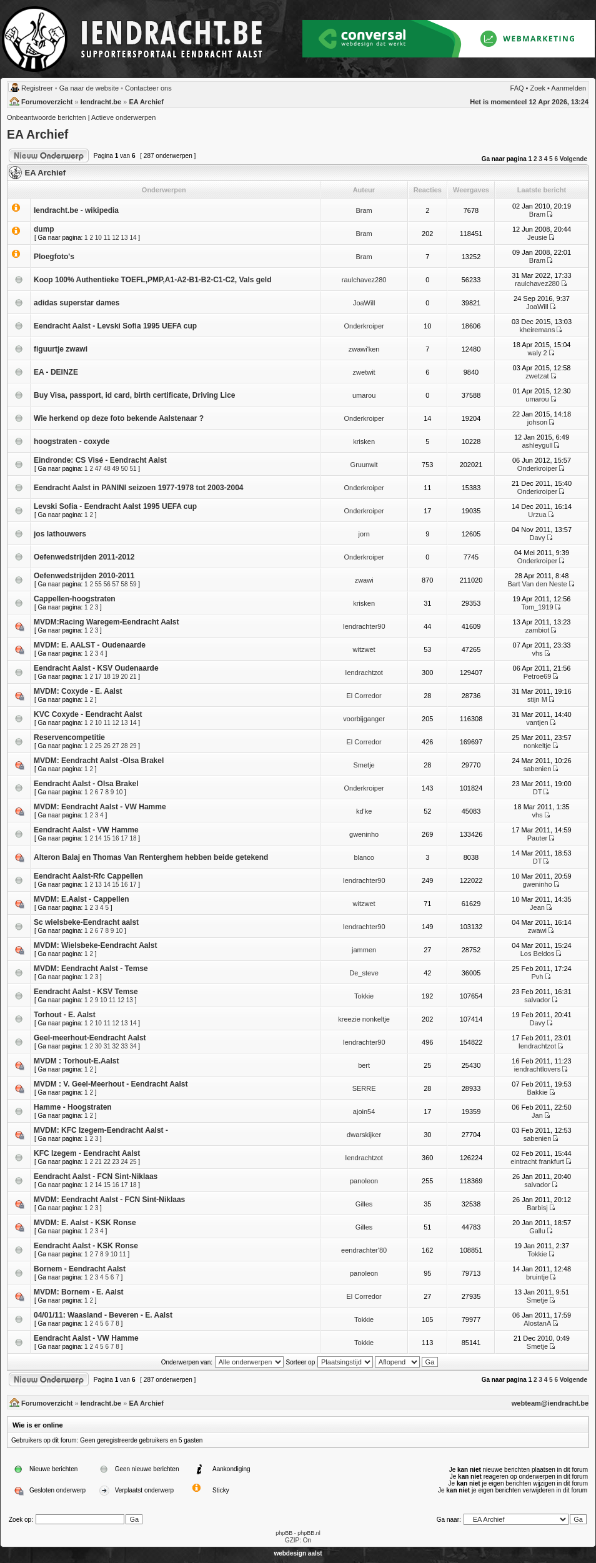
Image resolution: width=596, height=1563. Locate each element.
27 (115, 745)
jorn (363, 534)
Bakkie (537, 1092)
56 (107, 584)
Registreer (37, 88)
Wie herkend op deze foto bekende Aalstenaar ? (119, 418)
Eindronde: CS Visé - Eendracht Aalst (100, 460)
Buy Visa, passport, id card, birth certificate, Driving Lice (135, 395)
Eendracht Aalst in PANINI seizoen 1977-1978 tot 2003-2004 (138, 487)
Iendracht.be (101, 102)
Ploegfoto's (54, 256)
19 (115, 676)
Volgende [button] (573, 158)
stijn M (537, 699)
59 (132, 584)
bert (364, 1065)
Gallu (537, 1231)
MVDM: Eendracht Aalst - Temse (91, 968)
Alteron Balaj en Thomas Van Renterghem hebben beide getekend (151, 857)
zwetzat (537, 376)
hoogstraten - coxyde (71, 441)
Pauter (537, 838)
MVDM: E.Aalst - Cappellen (81, 899)
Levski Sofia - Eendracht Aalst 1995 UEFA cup (115, 506)
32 (115, 1046)
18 (107, 676)
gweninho (364, 834)
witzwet (364, 649)
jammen (364, 950)
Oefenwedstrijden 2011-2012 (84, 557)
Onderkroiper (364, 326)
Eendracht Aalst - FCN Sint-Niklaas (95, 1176)
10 (98, 237)
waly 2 (537, 353)
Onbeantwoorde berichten (46, 117)
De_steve (363, 973)
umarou (363, 395)
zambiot (537, 630)
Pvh (537, 976)
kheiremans (537, 329)
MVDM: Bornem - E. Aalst (79, 1292)
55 (98, 584)
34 (132, 1046)
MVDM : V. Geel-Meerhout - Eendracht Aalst (111, 1084)
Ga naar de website (89, 88)
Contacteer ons (148, 88)
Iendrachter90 (364, 626)
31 (107, 1046)
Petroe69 (538, 676)
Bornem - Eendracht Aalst (80, 1269)
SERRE (364, 1088)
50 (124, 468)
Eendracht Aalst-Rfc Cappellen (88, 876)
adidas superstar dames (76, 302)
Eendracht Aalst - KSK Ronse (86, 1245)
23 (115, 1161)
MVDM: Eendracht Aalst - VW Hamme (100, 806)
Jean (537, 907)
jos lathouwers (60, 534)
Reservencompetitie (69, 737)
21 (132, 676)
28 (124, 745)
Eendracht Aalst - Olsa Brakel (86, 783)
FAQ (517, 88)
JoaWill (364, 303)
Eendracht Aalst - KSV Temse (86, 991)
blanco (364, 857)
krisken (364, 441)
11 (107, 237)
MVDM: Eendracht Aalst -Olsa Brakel (99, 760)
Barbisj (537, 1207)
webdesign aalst (298, 1553)
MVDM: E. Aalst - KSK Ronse (85, 1222)
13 (124, 237)
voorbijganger (364, 718)
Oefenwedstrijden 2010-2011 (84, 575)
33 (124, 1046)
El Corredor (363, 695)
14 (132, 237)
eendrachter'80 (364, 1250)
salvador (537, 999)
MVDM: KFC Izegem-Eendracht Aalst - (101, 1130)
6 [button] (556, 158)
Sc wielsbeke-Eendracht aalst (86, 922)
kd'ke (364, 811)
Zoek (537, 88)
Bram (363, 210)
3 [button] (540, 158)
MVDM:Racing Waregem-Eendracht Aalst (106, 622)
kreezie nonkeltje (364, 1019)
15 (107, 838)
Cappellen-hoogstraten (75, 598)
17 (98, 676)
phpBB (284, 1533)
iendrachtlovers (537, 1069)
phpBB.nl (308, 1533)
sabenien (538, 768)
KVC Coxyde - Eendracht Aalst (88, 714)
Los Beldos (537, 953)
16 (115, 838)
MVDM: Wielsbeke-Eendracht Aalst (95, 945)
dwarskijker (364, 1134)
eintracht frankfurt (537, 1161)
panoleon (364, 1181)
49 (115, 468)
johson (537, 422)
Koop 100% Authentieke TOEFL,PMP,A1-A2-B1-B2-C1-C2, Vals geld (153, 279)
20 (124, 676)
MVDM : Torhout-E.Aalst (76, 1061)
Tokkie (364, 996)
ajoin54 (364, 1111)
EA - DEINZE (56, 372)
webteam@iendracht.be (550, 1403)
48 (107, 468)
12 (115, 237)
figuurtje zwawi (60, 349)
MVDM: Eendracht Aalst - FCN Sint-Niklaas (109, 1199)
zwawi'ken (364, 349)
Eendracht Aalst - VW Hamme (86, 830)
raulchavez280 (364, 280)
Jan (537, 1115)
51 (132, 468)
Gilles (364, 1204)
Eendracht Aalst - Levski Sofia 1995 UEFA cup (115, 326)
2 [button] (535, 158)
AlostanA (537, 1323)
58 (124, 584)
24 (124, 1161)
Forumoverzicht (47, 102)
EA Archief (146, 102)
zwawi (364, 580)
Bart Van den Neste (537, 584)
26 (107, 745)
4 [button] (546, 158)
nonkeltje (537, 745)
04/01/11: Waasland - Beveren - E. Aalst (103, 1315)
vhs (537, 653)
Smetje (363, 765)
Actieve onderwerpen (123, 117)
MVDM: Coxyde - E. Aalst (78, 691)
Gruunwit (364, 464)
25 (98, 745)
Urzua (537, 514)
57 (115, 584)
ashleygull (537, 445)
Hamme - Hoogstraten (73, 1107)
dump (44, 229)
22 (107, 1161)
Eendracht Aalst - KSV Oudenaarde (96, 668)
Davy (537, 537)
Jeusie (537, 237)
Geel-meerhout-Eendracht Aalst (90, 1037)
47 (98, 468)
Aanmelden (568, 88)
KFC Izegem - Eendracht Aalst (87, 1153)
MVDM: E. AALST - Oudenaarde (90, 645)
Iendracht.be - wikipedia (76, 210)
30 (98, 1046)
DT (537, 792)
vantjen (537, 722)
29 (132, 745)
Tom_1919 (537, 607)
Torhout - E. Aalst (65, 1014)
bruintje (537, 1277)
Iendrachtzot (364, 672)
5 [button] (551, 158)
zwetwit (364, 372)
